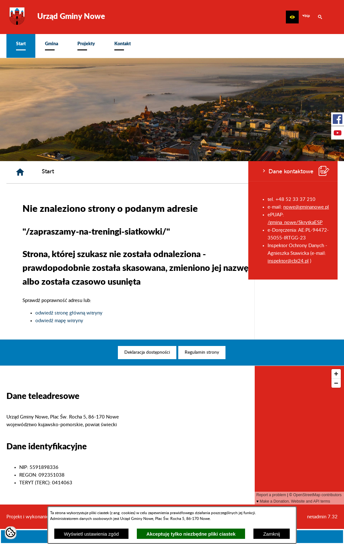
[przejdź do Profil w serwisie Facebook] (337, 119)
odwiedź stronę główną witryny (152, 313)
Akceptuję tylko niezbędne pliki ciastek (191, 534)
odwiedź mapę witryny (142, 320)
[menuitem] (20, 46)
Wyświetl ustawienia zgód (91, 534)
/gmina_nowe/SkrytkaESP (46, 222)
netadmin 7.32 (322, 516)
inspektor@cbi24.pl (39, 261)
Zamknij (271, 534)
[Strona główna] (103, 172)
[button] (292, 17)
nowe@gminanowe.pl (58, 207)
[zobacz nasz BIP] (306, 17)
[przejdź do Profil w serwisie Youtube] (337, 132)
